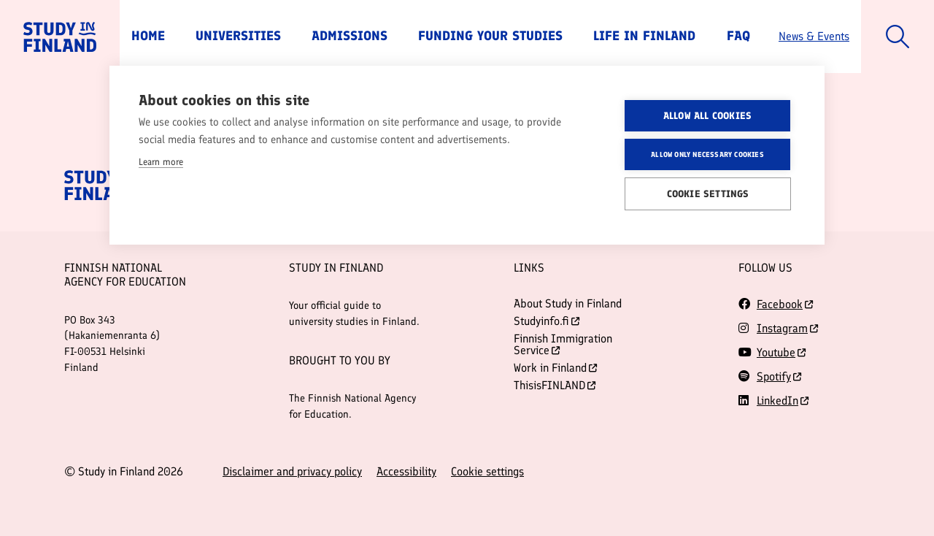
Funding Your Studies (490, 36)
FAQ (738, 36)
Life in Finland (644, 36)
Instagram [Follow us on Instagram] (782, 328)
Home (148, 36)
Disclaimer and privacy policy (292, 472)
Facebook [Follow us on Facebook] (779, 304)
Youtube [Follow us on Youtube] (776, 352)
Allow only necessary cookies (707, 153)
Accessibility (406, 472)
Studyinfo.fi (546, 321)
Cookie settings (487, 472)
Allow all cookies (707, 115)
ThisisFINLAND (554, 385)
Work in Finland (555, 368)
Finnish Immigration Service (563, 344)
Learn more (161, 161)
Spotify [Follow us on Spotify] (773, 376)
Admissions (349, 36)
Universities (238, 36)
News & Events (814, 36)
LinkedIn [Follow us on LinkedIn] (777, 400)
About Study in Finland (568, 303)
